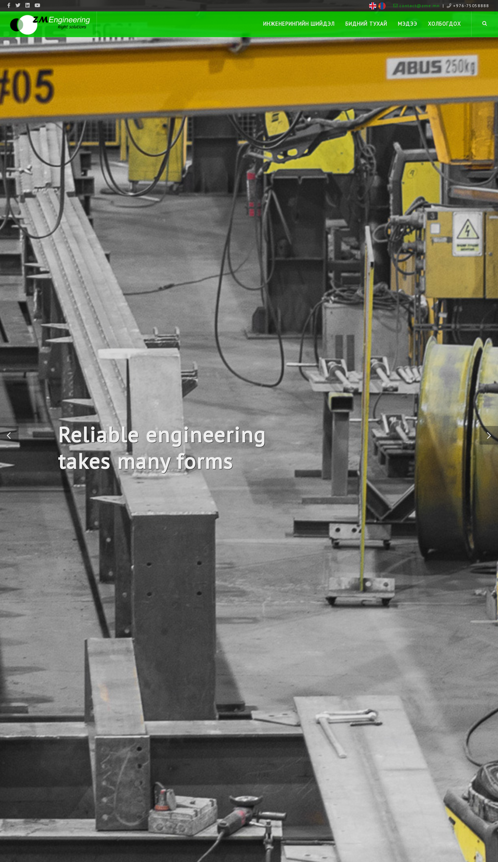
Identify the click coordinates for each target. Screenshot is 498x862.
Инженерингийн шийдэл (299, 23)
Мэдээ (407, 23)
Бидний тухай (366, 23)
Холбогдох (444, 23)
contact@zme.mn (416, 5)
